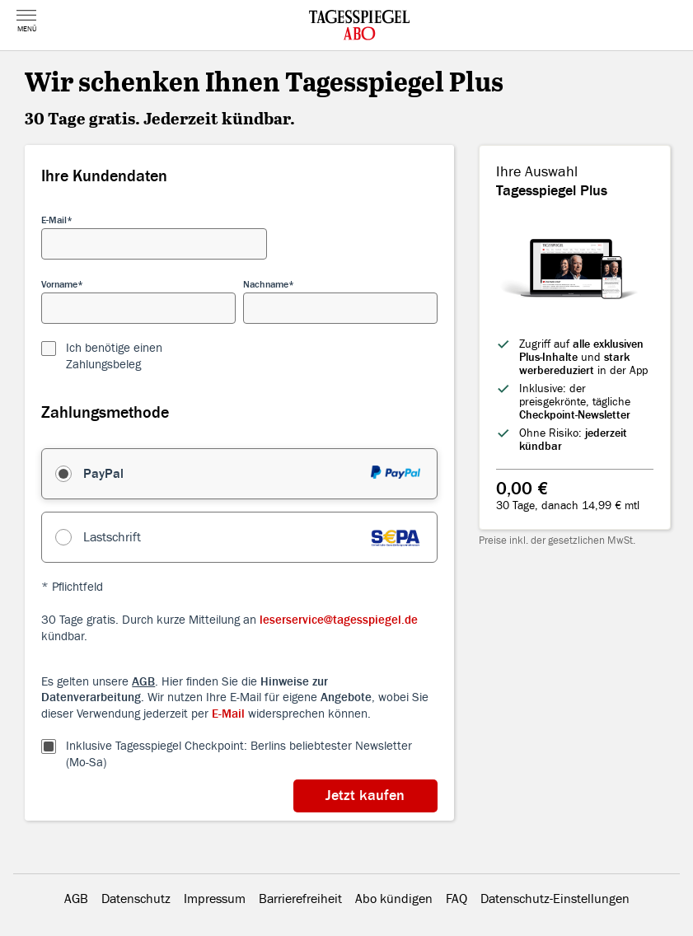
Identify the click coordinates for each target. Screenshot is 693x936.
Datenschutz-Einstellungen (555, 899)
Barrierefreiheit (300, 899)
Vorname (59, 284)
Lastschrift (112, 537)
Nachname (265, 284)
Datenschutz (136, 899)
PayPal (103, 473)
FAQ (456, 899)
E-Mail (54, 220)
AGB (76, 899)
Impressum (215, 899)
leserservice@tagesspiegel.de (339, 620)
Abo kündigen (394, 899)
